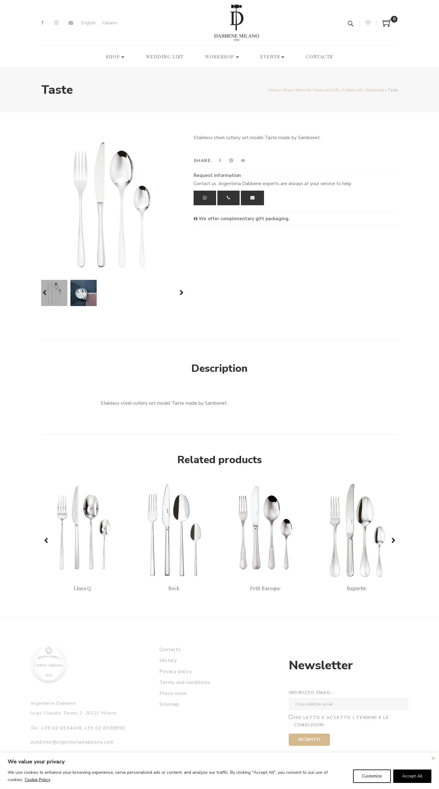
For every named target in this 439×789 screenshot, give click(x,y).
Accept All (412, 776)
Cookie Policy (37, 780)
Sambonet (375, 90)
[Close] (433, 758)
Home (273, 90)
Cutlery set (352, 90)
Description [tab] (219, 368)
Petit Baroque (265, 588)
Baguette (356, 588)
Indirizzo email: (311, 693)
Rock (173, 588)
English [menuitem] (88, 23)
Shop (287, 90)
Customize (372, 776)
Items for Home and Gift (317, 90)
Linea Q (82, 588)
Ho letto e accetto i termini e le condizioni (341, 721)
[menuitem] (88, 23)
